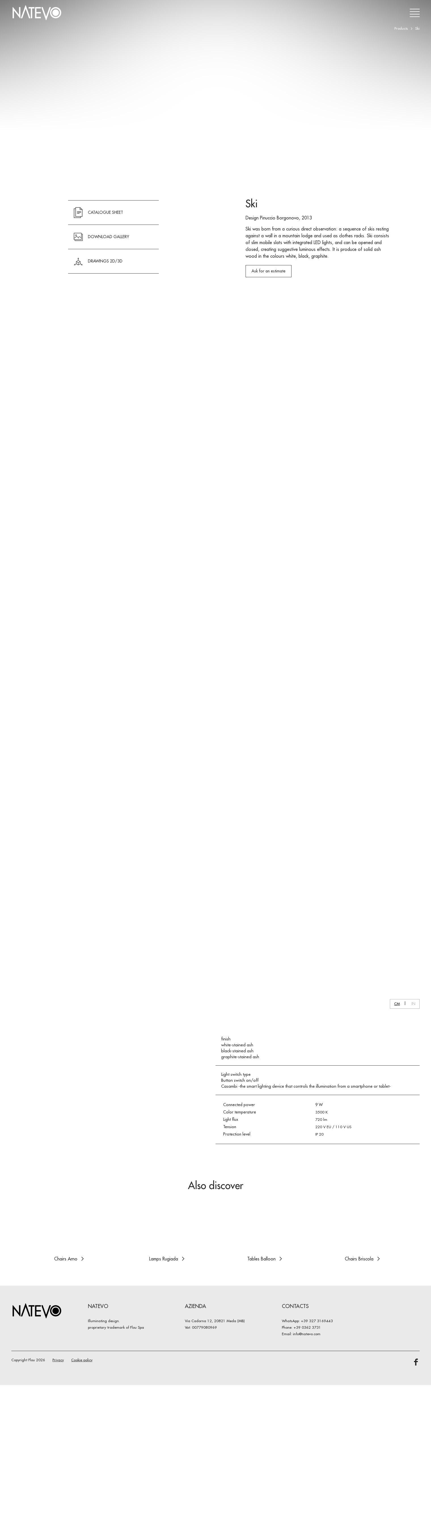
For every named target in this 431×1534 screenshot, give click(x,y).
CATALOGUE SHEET (98, 282)
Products (401, 28)
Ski (417, 28)
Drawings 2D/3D (98, 332)
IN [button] (413, 1391)
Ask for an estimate (269, 341)
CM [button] (397, 1391)
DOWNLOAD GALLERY (101, 307)
